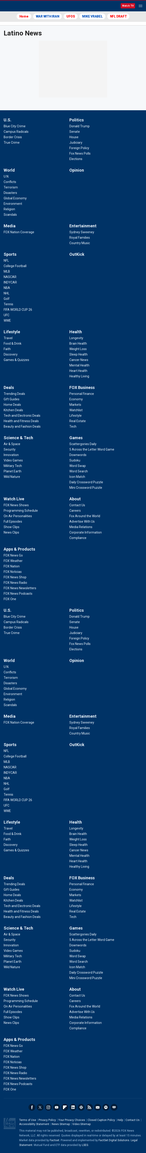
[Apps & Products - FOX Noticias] (13, 572)
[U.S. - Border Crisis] (13, 137)
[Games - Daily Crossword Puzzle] (86, 482)
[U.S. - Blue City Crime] (15, 126)
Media (10, 225)
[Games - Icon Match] (77, 477)
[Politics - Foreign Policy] (79, 148)
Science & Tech (18, 437)
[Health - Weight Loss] (78, 349)
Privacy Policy (47, 1120)
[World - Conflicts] (10, 182)
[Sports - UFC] (6, 315)
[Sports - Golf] (7, 299)
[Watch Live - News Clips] (11, 532)
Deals (9, 387)
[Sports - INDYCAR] (10, 282)
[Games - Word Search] (78, 471)
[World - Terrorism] (11, 187)
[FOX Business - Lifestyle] (75, 415)
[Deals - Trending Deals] (14, 394)
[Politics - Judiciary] (75, 142)
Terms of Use (27, 1120)
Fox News (16, 6)
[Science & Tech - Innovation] (11, 455)
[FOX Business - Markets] (75, 404)
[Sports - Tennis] (8, 304)
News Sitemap (61, 1124)
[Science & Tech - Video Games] (13, 460)
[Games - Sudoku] (74, 460)
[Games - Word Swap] (77, 466)
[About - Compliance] (77, 538)
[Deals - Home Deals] (12, 404)
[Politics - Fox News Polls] (80, 153)
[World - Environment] (13, 204)
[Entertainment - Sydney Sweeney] (81, 232)
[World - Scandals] (10, 214)
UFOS (70, 16)
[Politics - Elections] (75, 159)
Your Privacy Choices (71, 1120)
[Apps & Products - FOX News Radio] (15, 582)
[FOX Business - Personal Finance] (81, 394)
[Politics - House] (73, 137)
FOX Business (82, 387)
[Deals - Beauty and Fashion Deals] (22, 426)
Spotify (105, 1107)
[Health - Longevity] (76, 338)
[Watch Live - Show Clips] (11, 527)
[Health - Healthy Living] (79, 376)
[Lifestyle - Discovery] (11, 354)
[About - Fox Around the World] (84, 516)
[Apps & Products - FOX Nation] (12, 566)
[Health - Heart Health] (78, 371)
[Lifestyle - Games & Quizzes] (16, 360)
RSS (89, 1107)
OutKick (76, 254)
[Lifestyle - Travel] (8, 338)
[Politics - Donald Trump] (79, 126)
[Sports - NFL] (6, 260)
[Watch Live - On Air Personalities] (18, 516)
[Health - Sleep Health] (78, 354)
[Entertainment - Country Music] (79, 243)
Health (75, 331)
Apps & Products (19, 549)
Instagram (48, 1107)
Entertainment (82, 225)
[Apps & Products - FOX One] (10, 599)
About (75, 498)
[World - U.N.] (6, 176)
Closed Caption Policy (101, 1120)
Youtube (56, 1107)
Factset (54, 1140)
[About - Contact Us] (77, 505)
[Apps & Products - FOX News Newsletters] (20, 588)
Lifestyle (12, 331)
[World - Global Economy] (15, 198)
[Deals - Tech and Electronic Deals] (22, 415)
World (9, 170)
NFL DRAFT (118, 16)
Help (120, 1120)
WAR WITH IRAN (47, 16)
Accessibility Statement (34, 1124)
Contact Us (132, 1120)
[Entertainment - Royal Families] (79, 237)
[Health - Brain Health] (78, 343)
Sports (10, 254)
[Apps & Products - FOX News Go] (13, 555)
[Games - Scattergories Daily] (82, 444)
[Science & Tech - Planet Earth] (12, 471)
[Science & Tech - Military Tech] (13, 466)
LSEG (85, 1145)
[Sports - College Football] (15, 266)
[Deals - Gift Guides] (11, 399)
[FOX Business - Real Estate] (77, 421)
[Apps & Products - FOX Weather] (13, 561)
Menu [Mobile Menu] (140, 5)
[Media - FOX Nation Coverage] (19, 232)
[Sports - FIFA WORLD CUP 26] (18, 309)
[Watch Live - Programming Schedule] (21, 510)
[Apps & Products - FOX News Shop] (15, 577)
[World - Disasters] (10, 193)
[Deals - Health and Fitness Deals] (21, 421)
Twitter (40, 1107)
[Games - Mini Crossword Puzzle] (85, 487)
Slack (81, 1107)
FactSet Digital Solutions (114, 1140)
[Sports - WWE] (7, 320)
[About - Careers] (75, 510)
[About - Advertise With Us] (82, 521)
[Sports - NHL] (6, 293)
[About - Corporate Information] (85, 532)
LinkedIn (73, 1107)
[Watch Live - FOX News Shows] (16, 505)
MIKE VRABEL (92, 16)
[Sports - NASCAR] (10, 277)
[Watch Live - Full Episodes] (13, 521)
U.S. (7, 120)
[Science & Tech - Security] (10, 449)
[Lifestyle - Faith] (7, 349)
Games (76, 437)
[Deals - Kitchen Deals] (13, 410)
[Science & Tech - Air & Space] (12, 444)
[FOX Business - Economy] (76, 399)
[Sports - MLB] (7, 271)
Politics (76, 120)
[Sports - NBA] (7, 288)
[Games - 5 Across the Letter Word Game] (91, 449)
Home (24, 16)
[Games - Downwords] (77, 455)
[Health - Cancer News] (78, 360)
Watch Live (14, 498)
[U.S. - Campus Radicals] (16, 131)
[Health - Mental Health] (79, 365)
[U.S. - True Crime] (12, 142)
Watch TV (128, 5)
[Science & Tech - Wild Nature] (12, 477)
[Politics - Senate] (74, 131)
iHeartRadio (114, 1107)
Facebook (32, 1107)
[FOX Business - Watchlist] (76, 410)
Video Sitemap (81, 1124)
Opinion (76, 170)
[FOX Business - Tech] (72, 426)
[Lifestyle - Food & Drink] (12, 343)
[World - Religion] (9, 209)
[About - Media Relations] (80, 527)
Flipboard (64, 1107)
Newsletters (97, 1107)
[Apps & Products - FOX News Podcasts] (18, 593)
